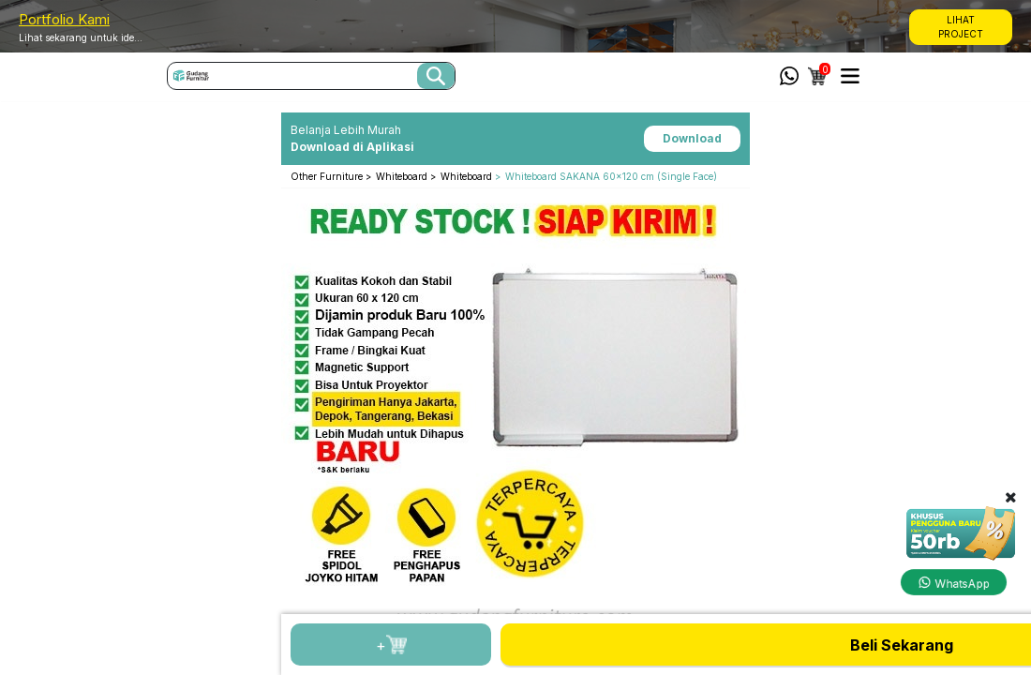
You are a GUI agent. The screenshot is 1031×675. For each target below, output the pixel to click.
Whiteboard (403, 176)
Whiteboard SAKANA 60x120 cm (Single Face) (611, 176)
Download (692, 138)
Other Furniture (328, 176)
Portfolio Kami (64, 19)
